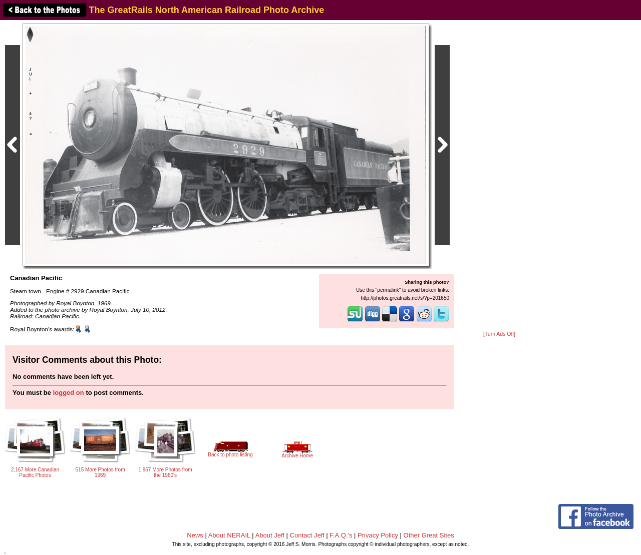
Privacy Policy (378, 535)
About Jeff (269, 535)
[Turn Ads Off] (499, 334)
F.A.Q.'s (341, 535)
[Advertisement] (499, 176)
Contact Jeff (307, 535)
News (195, 535)
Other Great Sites (429, 535)
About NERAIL (229, 535)
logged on (68, 392)
